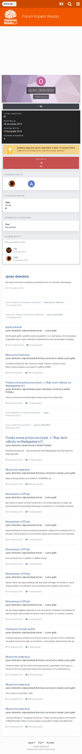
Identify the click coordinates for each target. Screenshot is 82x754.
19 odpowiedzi (34, 345)
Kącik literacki (14, 327)
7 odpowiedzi (33, 647)
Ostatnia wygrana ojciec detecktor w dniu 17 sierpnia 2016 (46, 148)
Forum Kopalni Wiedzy (40, 16)
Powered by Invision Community (41, 749)
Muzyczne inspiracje (18, 354)
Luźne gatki (51, 330)
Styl (41, 742)
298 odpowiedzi (34, 373)
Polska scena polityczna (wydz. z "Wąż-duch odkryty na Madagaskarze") (36, 439)
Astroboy (40, 358)
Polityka (9, 392)
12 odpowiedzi (33, 403)
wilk (15, 249)
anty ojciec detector (54, 302)
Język (31, 742)
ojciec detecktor (17, 276)
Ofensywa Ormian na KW (20, 629)
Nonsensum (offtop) (18, 494)
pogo (16, 257)
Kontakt (50, 742)
